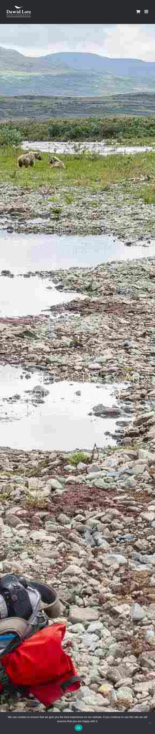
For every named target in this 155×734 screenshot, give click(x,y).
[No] (150, 723)
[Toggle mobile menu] (146, 11)
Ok (78, 727)
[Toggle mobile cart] (138, 11)
